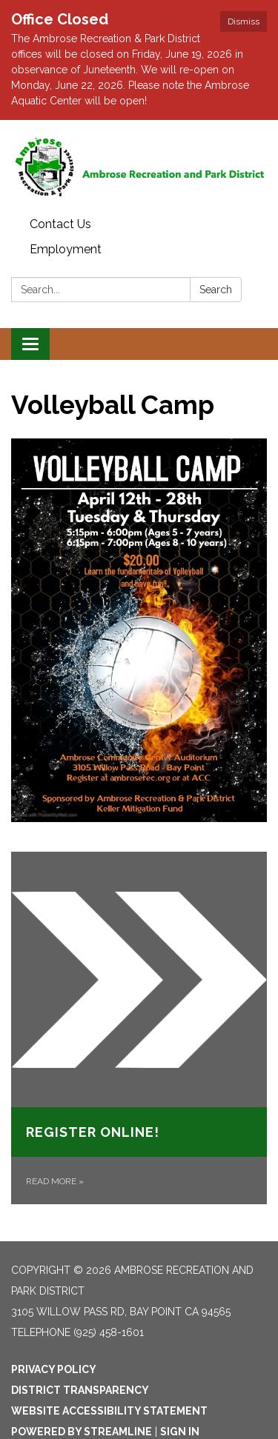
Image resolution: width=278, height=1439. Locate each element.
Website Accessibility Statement (109, 1411)
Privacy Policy (53, 1369)
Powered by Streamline (81, 1432)
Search (215, 290)
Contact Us (60, 224)
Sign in (179, 1432)
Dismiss (243, 21)
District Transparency (80, 1390)
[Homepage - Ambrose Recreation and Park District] (139, 166)
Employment (66, 249)
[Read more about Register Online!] (139, 1028)
